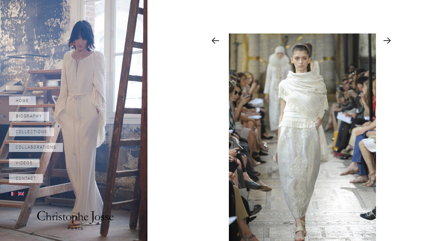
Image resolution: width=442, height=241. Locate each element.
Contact (26, 178)
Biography (29, 116)
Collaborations (36, 147)
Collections (31, 132)
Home (22, 101)
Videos (24, 163)
